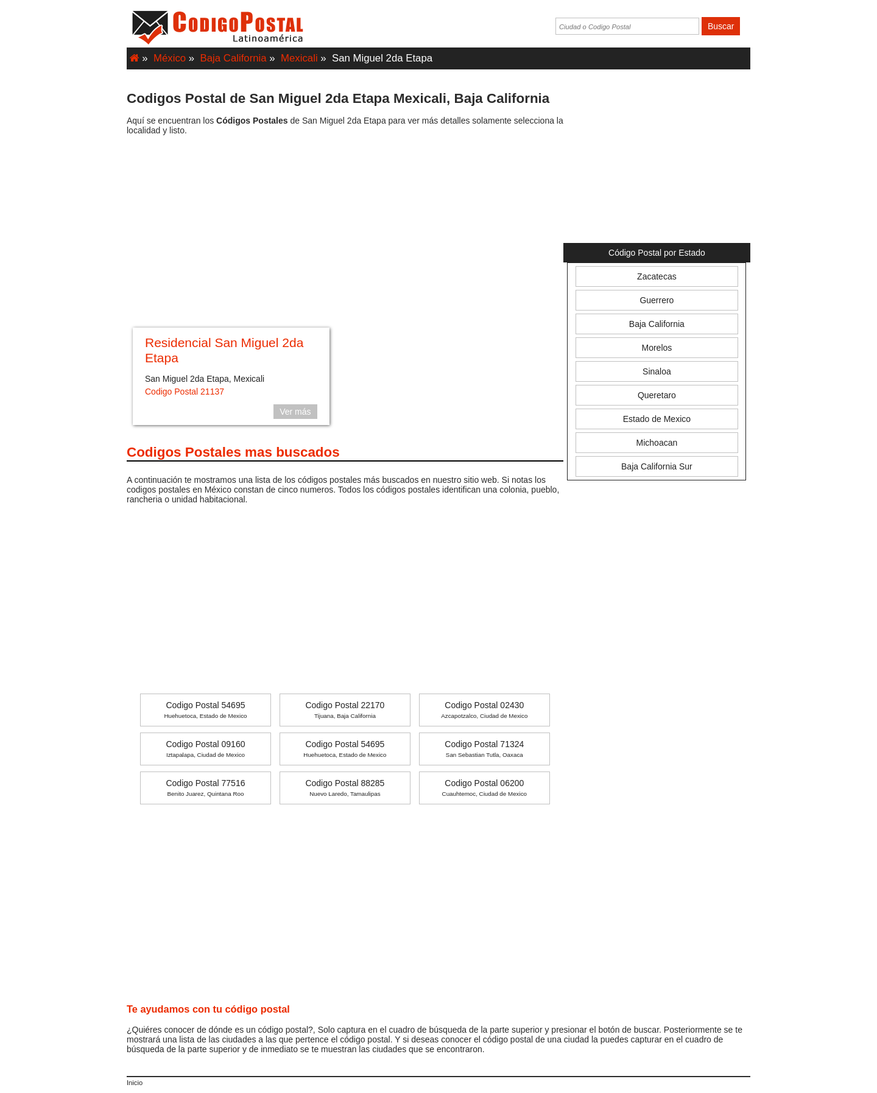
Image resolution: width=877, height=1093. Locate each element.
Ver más (295, 411)
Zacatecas (657, 276)
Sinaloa (657, 371)
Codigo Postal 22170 (344, 709)
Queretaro (657, 395)
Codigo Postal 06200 (484, 787)
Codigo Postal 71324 (484, 748)
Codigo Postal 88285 (344, 787)
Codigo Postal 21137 (184, 391)
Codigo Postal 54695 (205, 709)
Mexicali (299, 58)
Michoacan (657, 443)
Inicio (135, 1082)
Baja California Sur (656, 466)
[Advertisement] (345, 233)
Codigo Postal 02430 (484, 709)
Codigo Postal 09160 (205, 748)
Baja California (233, 58)
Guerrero (656, 300)
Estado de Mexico (657, 419)
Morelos (657, 348)
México (169, 58)
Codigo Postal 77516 (205, 787)
